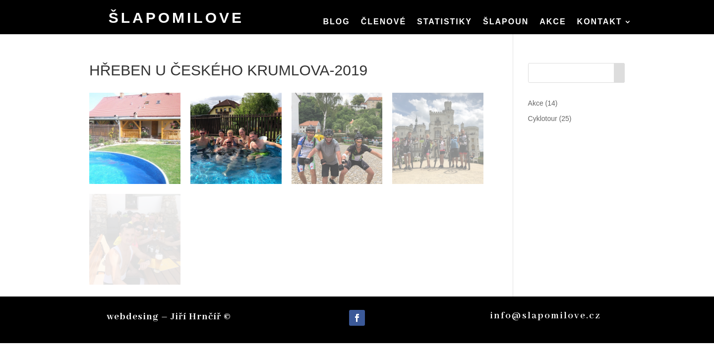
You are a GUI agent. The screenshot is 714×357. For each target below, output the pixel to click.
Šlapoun (506, 22)
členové (383, 22)
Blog (336, 22)
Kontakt (599, 22)
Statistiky (444, 22)
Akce (552, 22)
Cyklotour (542, 118)
